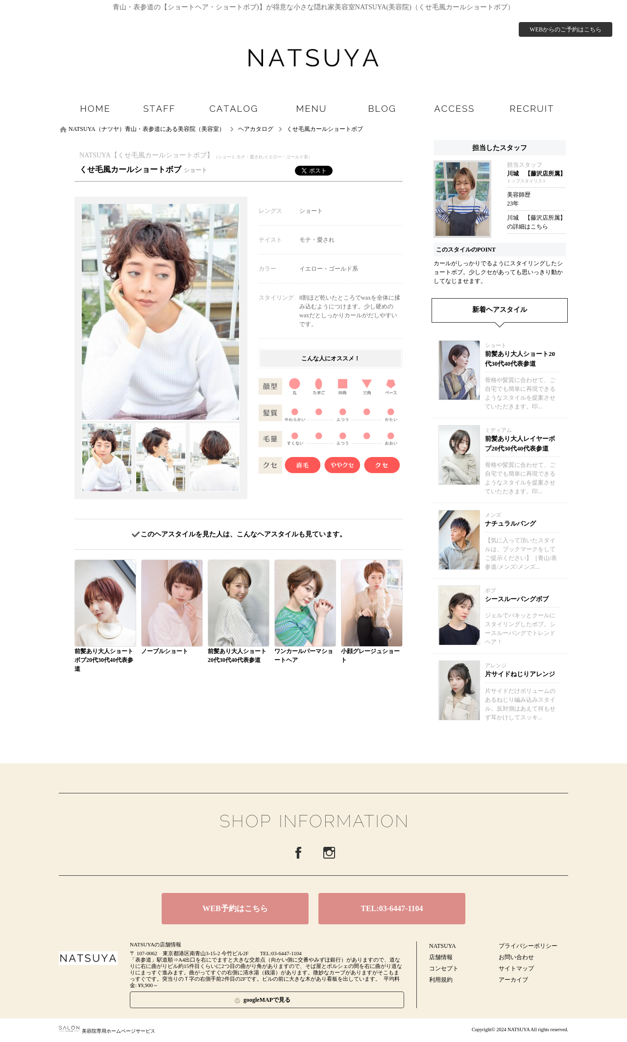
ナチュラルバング (510, 523)
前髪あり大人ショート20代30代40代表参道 (520, 358)
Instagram (329, 853)
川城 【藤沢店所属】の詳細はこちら (536, 222)
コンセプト (443, 968)
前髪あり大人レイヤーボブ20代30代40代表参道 (520, 443)
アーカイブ (513, 979)
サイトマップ (516, 968)
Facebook (298, 853)
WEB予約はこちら (234, 908)
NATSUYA (442, 945)
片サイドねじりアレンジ (520, 674)
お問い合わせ (516, 957)
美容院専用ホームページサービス (107, 1031)
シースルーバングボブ (517, 599)
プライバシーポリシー (528, 945)
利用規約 (441, 979)
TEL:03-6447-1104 (392, 908)
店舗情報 (441, 957)
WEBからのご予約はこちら (566, 29)
